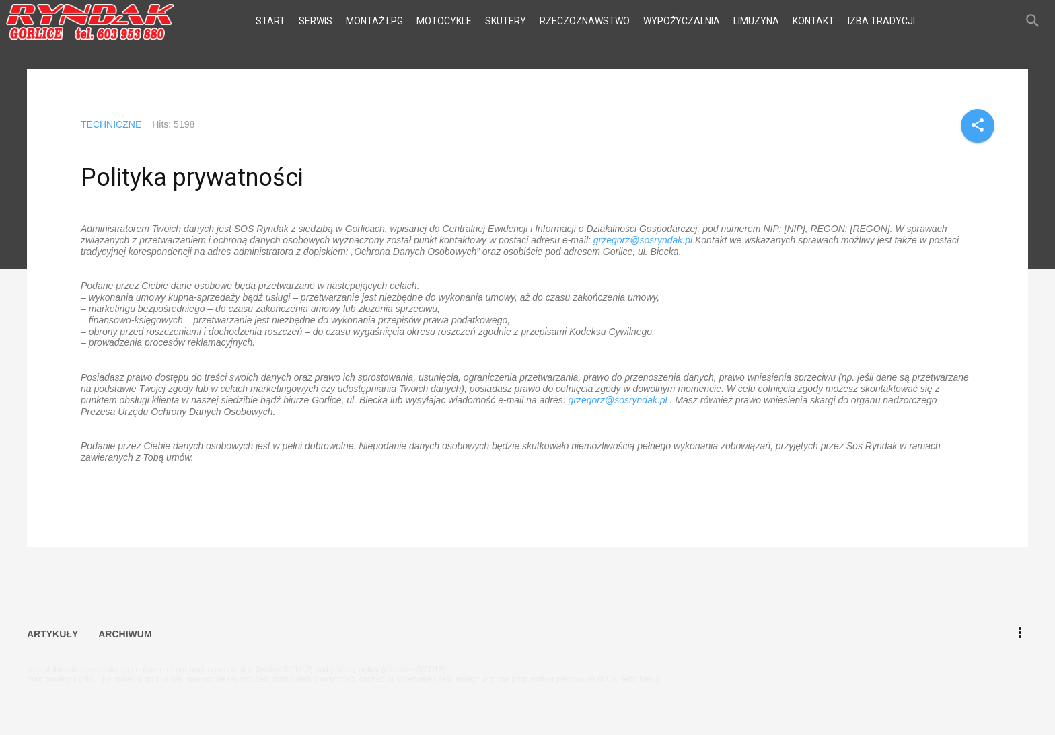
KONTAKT (813, 20)
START (270, 20)
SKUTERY (505, 20)
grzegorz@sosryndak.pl (642, 240)
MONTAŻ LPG (374, 20)
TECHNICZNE (111, 124)
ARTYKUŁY (52, 632)
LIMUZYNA (756, 20)
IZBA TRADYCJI (881, 20)
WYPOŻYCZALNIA (681, 20)
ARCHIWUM (124, 632)
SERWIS (315, 20)
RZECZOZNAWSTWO (585, 20)
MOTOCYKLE (444, 20)
